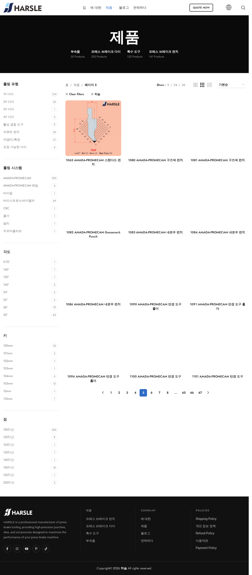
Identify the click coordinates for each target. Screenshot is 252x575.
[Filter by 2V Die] (26, 102)
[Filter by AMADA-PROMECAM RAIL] (26, 185)
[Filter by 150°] (26, 277)
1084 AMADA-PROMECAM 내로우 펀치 (217, 232)
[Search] (243, 7)
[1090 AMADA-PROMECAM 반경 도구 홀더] (155, 272)
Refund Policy (205, 533)
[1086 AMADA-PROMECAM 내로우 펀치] (93, 272)
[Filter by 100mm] (26, 346)
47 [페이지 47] (200, 392)
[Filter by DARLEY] (26, 223)
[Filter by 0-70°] (26, 262)
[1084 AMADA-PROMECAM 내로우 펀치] (217, 200)
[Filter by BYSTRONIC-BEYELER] (26, 200)
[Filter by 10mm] (26, 391)
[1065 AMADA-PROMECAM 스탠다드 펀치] (93, 128)
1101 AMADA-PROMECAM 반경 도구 (217, 376)
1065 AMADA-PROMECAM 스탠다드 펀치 (93, 162)
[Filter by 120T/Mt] (26, 437)
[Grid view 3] (202, 85)
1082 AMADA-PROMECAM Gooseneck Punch (93, 234)
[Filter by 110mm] (26, 399)
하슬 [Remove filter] (97, 94)
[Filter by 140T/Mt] (26, 460)
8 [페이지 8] (167, 392)
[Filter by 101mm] (26, 353)
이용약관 (202, 540)
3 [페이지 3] (127, 392)
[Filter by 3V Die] (26, 109)
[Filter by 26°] (26, 300)
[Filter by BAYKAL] (26, 193)
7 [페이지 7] (159, 392)
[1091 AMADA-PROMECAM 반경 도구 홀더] (217, 272)
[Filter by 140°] (26, 269)
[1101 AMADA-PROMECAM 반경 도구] (217, 344)
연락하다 (147, 540)
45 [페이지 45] (184, 392)
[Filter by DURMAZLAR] (26, 231)
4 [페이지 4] (135, 392)
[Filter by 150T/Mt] (26, 467)
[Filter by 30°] (26, 315)
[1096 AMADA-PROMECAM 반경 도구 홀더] (93, 344)
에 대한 (146, 519)
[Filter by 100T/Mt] (26, 429)
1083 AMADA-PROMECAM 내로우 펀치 (155, 232)
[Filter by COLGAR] (26, 216)
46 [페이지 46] (192, 392)
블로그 (145, 533)
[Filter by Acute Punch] (26, 132)
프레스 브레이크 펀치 (100, 519)
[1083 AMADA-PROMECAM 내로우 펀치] (155, 200)
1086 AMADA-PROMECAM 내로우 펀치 (93, 304)
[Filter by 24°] (26, 292)
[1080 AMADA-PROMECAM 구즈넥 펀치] (155, 128)
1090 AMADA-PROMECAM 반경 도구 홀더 (155, 306)
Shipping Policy (206, 519)
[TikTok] (46, 548)
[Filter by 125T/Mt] (26, 445)
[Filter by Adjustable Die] (26, 147)
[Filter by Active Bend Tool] (26, 124)
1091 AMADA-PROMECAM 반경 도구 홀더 (217, 306)
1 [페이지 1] (111, 392)
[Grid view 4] (209, 85)
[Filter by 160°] (26, 284)
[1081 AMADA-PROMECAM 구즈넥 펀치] (217, 128)
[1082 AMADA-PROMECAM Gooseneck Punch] (93, 200)
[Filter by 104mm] (26, 376)
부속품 (90, 540)
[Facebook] (7, 548)
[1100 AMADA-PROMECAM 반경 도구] (155, 344)
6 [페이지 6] (151, 392)
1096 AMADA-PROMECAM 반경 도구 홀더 (93, 378)
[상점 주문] (231, 85)
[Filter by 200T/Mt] (26, 482)
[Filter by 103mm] (26, 368)
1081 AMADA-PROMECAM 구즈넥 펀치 (218, 160)
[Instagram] (17, 548)
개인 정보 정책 (206, 526)
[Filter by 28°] (26, 307)
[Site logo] (22, 7)
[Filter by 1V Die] (26, 94)
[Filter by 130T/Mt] (26, 452)
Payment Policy (206, 548)
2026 (120, 568)
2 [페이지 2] (119, 392)
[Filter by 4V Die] (26, 117)
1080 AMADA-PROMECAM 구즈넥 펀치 (155, 160)
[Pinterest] (36, 548)
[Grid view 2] (195, 85)
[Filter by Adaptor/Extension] (26, 139)
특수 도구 (92, 533)
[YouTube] (26, 548)
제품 (77, 85)
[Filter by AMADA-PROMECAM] (26, 178)
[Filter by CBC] (26, 208)
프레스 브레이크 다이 (100, 526)
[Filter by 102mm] (26, 361)
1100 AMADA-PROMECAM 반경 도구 (155, 376)
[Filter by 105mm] (26, 383)
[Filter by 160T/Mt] (26, 475)
